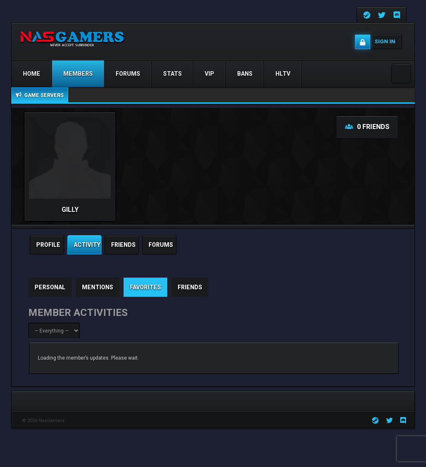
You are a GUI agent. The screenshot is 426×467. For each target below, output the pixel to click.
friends (123, 244)
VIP (209, 73)
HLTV (282, 73)
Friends (190, 287)
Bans (245, 73)
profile (48, 244)
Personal (50, 287)
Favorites (145, 287)
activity (87, 244)
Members (78, 73)
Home (31, 73)
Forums (128, 73)
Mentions (97, 287)
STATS (172, 73)
